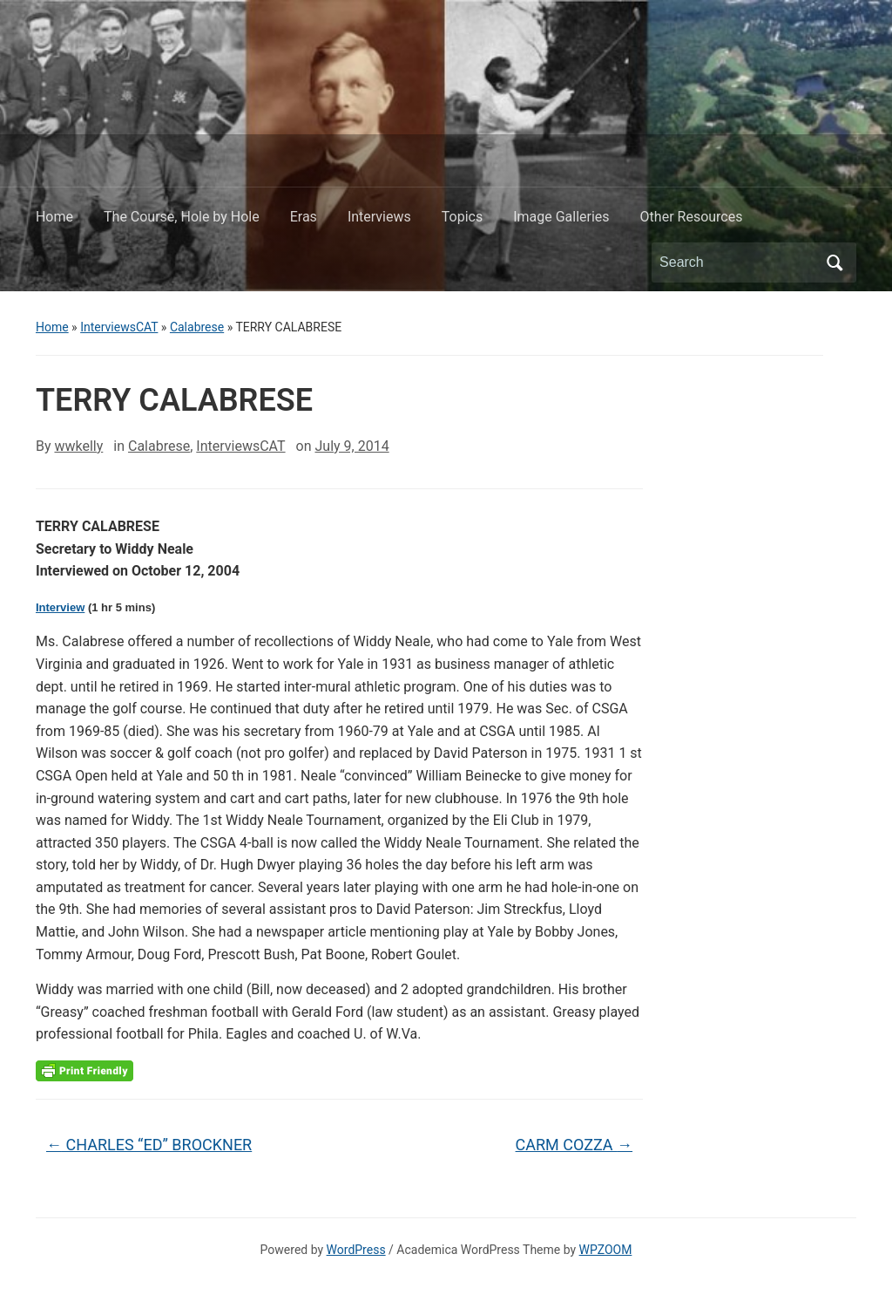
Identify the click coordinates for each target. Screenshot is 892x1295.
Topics (462, 216)
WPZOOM (605, 1250)
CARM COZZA (574, 1144)
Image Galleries (561, 216)
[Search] (738, 262)
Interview (60, 607)
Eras (303, 216)
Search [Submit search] (834, 262)
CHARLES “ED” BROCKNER (149, 1144)
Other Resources (691, 216)
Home (54, 216)
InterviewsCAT (119, 327)
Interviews (379, 216)
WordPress (356, 1250)
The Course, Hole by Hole (182, 216)
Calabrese (197, 327)
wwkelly (78, 446)
